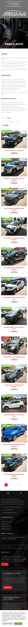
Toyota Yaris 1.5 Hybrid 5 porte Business (14, 386)
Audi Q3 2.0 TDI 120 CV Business (14, 150)
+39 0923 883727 (12, 6)
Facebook (8, 493)
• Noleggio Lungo (5, 529)
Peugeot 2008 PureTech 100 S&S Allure (14, 328)
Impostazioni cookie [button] (8, 623)
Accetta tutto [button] (18, 623)
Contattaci (8, 587)
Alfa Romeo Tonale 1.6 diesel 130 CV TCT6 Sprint (14, 445)
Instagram (21, 493)
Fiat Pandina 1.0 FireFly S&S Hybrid (14, 357)
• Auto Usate (4, 524)
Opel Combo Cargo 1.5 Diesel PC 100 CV (14, 298)
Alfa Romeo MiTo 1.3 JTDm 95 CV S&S (14, 415)
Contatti (5, 564)
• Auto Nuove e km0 (6, 521)
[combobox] (4, 121)
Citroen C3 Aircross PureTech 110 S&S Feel (14, 179)
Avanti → (19, 485)
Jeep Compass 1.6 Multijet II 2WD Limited (14, 209)
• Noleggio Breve (5, 526)
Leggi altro (5, 620)
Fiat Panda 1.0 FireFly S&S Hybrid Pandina (14, 239)
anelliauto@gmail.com (14, 3)
